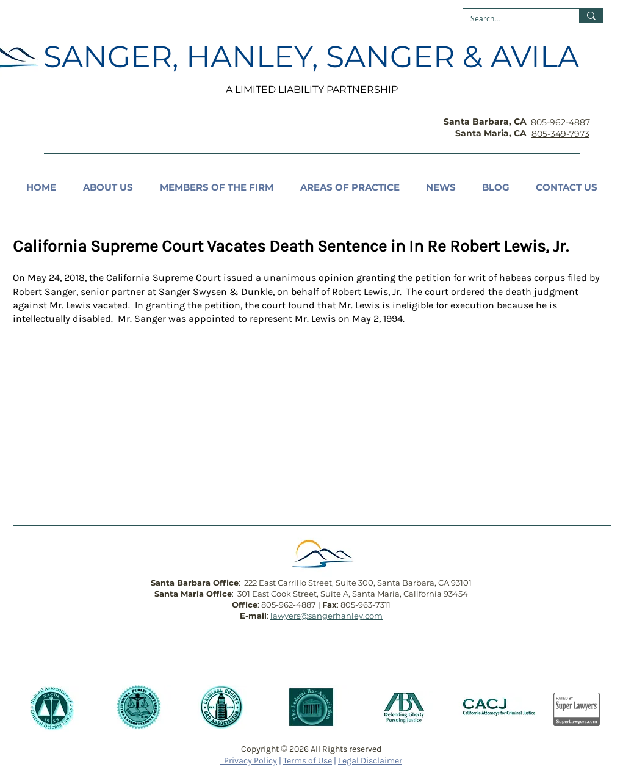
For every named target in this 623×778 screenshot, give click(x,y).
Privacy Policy (248, 760)
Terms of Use (307, 760)
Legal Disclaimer (370, 760)
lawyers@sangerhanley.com (326, 615)
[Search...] (511, 19)
